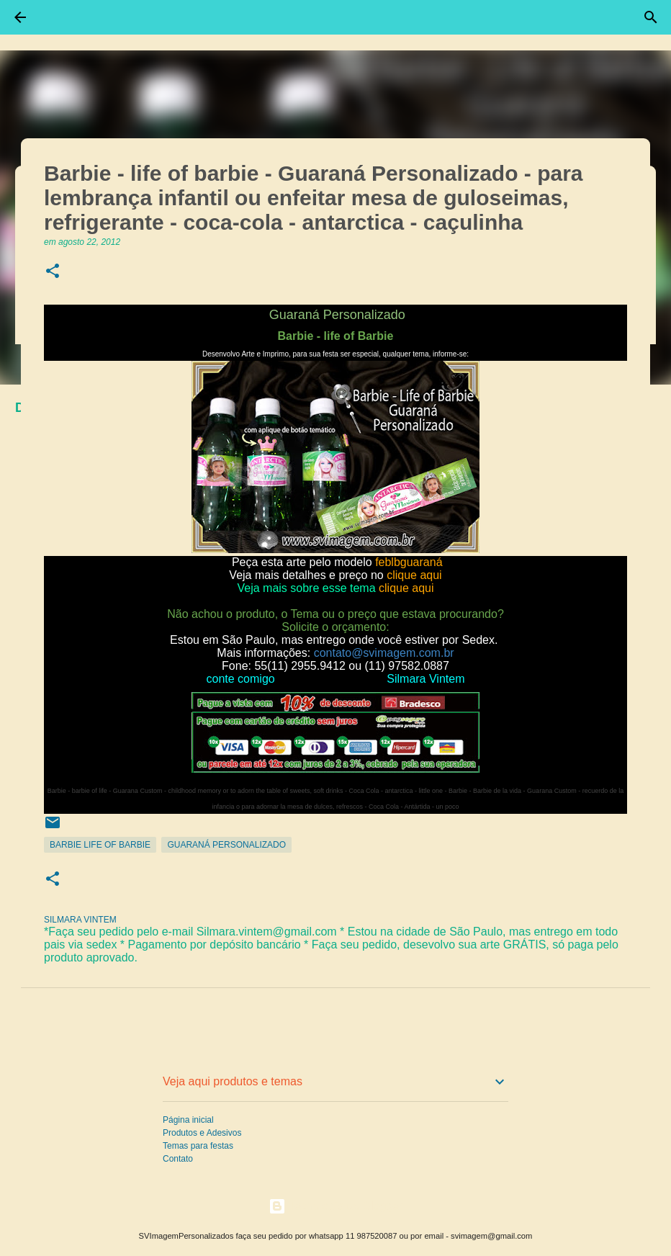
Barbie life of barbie (100, 845)
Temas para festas (198, 1146)
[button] (52, 272)
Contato (178, 1159)
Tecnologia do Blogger (336, 1206)
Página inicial (188, 1120)
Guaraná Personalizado (226, 845)
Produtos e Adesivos (202, 1133)
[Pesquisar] (650, 17)
